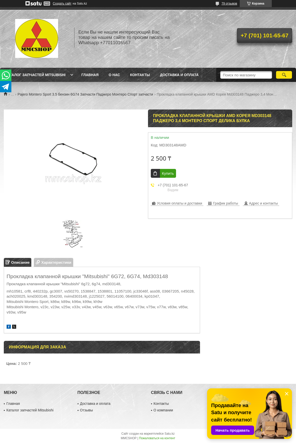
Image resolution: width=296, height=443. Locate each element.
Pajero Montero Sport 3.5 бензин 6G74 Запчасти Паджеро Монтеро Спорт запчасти (85, 94)
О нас (114, 75)
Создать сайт (62, 3)
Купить (168, 173)
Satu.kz (169, 433)
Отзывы (86, 410)
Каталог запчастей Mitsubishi (35, 75)
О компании (163, 410)
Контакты (140, 75)
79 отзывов (229, 3)
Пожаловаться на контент (157, 438)
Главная (89, 75)
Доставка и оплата (179, 75)
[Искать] (284, 75)
